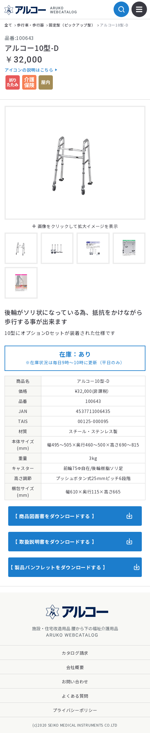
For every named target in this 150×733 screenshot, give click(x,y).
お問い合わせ (75, 681)
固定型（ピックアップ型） (72, 24)
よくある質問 (75, 696)
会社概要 (75, 667)
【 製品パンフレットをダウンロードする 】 (58, 567)
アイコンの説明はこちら (29, 70)
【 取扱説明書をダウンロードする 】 (55, 541)
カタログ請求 (75, 653)
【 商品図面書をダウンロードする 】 (55, 516)
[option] (75, 163)
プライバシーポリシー (75, 710)
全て (8, 24)
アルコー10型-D (114, 24)
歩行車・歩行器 (30, 24)
